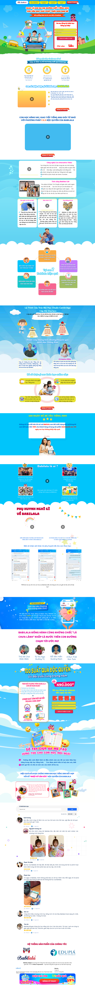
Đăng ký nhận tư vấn (66, 38)
